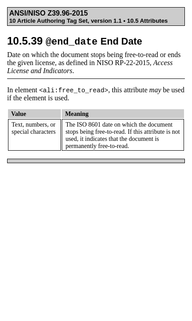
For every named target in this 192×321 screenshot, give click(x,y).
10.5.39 (74, 41)
